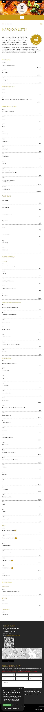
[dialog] (12, 699)
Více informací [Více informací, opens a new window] (13, 702)
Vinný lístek (36, 39)
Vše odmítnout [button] (17, 705)
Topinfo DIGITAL (38, 709)
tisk (41, 24)
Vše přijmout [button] (7, 705)
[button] (12, 708)
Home (3, 23)
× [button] (21, 688)
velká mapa (8, 661)
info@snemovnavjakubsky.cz (13, 635)
